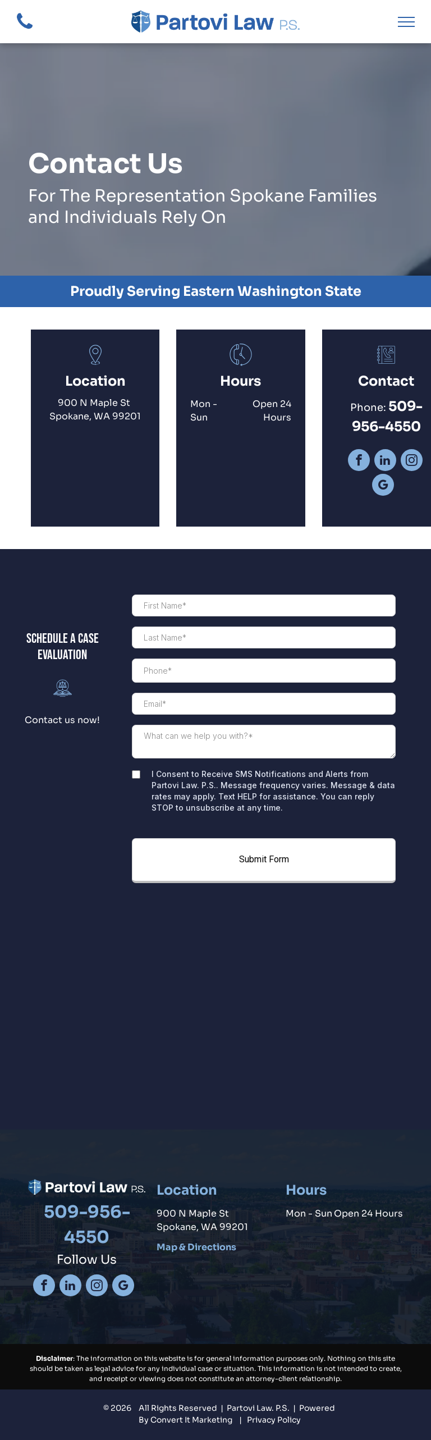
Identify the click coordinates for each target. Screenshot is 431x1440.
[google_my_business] (383, 486)
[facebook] (359, 461)
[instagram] (412, 461)
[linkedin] (385, 461)
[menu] (406, 21)
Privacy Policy (274, 1420)
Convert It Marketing (191, 1420)
